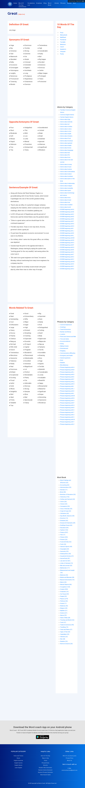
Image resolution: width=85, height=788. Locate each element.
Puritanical (63, 39)
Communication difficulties (67, 353)
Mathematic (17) (65, 568)
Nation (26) (63, 582)
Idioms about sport (65, 190)
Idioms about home (65, 148)
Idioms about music (65, 167)
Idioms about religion (66, 185)
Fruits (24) (63, 544)
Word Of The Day (21, 4)
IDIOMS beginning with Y (67, 266)
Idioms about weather (66, 204)
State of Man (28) (65, 617)
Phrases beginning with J (67, 388)
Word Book (49, 4)
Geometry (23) (64, 551)
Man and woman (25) (66, 565)
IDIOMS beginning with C (67, 214)
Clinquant (62, 51)
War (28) (62, 639)
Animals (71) (63, 489)
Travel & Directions (65, 329)
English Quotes (18, 762)
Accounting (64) (64, 485)
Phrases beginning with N (67, 398)
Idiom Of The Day (45, 755)
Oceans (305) (64, 589)
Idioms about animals (66, 122)
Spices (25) (63, 615)
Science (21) (63, 613)
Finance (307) (64, 532)
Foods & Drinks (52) (65, 542)
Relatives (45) (64, 606)
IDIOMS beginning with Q (67, 247)
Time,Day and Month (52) (67, 620)
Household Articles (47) (67, 556)
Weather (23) (64, 641)
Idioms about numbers (66, 176)
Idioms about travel (65, 200)
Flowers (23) (63, 539)
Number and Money (65, 332)
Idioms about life (65, 155)
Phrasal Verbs (45, 762)
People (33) (63, 596)
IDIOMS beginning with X (67, 264)
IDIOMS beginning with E (67, 219)
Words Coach (41, 783)
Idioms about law (65, 152)
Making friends (64, 346)
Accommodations (65, 341)
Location (62, 334)
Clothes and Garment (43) (67, 499)
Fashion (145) (64, 530)
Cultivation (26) (64, 513)
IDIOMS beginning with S (67, 252)
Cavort (62, 47)
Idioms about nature (66, 174)
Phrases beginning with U (67, 414)
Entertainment (64, 348)
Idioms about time (65, 197)
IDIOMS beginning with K (67, 233)
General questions (65, 358)
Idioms (57, 3)
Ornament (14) (64, 591)
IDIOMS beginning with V (67, 259)
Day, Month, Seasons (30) (67, 516)
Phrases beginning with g (67, 381)
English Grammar (18, 760)
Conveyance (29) (65, 506)
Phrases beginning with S (67, 410)
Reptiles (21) (63, 610)
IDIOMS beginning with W (67, 261)
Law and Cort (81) (65, 561)
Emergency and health (66, 355)
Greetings (63, 327)
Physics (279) (64, 598)
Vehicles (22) (64, 636)
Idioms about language (66, 150)
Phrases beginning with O (67, 400)
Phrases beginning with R (67, 407)
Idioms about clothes (66, 126)
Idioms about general (66, 143)
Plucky (62, 54)
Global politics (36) (65, 553)
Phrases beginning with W (67, 419)
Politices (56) (64, 601)
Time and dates (64, 339)
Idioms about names (66, 169)
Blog (45, 3)
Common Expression (66, 324)
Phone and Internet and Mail (68, 336)
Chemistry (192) (64, 497)
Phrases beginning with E (67, 377)
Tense (45, 760)
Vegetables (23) (64, 634)
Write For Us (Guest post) (69, 755)
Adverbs (45, 765)
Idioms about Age (65, 119)
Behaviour (63, 44)
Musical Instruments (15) (67, 579)
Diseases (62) (64, 520)
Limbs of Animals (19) (66, 563)
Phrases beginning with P (67, 403)
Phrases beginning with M (67, 395)
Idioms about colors (66, 129)
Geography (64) (64, 549)
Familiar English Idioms (66, 117)
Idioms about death (65, 133)
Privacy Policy (69, 758)
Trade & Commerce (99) (67, 625)
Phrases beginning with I (67, 386)
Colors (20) (63, 501)
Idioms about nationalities (67, 171)
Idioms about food (65, 138)
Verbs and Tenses (18, 755)
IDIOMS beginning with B (67, 212)
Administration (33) (65, 487)
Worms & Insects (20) (66, 643)
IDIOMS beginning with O (67, 242)
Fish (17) (62, 534)
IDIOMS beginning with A (67, 209)
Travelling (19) (64, 627)
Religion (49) (63, 608)
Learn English (18, 767)
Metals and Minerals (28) (67, 577)
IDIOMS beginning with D (67, 216)
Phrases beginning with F (67, 379)
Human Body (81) (65, 558)
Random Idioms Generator (45, 770)
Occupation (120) (65, 587)
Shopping (62, 351)
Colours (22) (63, 504)
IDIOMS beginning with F (67, 221)
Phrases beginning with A (67, 367)
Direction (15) (64, 518)
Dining (62, 343)
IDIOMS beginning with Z (67, 268)
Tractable (62, 42)
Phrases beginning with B (67, 369)
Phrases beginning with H (67, 384)
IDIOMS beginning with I (67, 228)
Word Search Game (45, 774)
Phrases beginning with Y (67, 422)
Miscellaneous (64, 365)
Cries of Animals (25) (66, 508)
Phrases (63, 3)
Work (61, 360)
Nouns (18, 758)
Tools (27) (63, 622)
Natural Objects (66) (66, 584)
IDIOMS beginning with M (67, 238)
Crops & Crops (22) (65, 511)
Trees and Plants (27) (66, 629)
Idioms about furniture (66, 141)
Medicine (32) (64, 575)
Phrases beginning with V (67, 417)
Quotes (69, 3)
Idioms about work (65, 207)
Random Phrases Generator (45, 772)
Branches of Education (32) (68, 494)
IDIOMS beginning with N (67, 240)
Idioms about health (65, 145)
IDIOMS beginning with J (67, 231)
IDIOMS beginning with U (67, 257)
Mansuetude (63, 35)
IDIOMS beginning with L (67, 235)
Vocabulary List (31, 4)
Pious (61, 32)
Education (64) (64, 527)
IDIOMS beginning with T (67, 254)
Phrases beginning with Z (67, 424)
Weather (62, 362)
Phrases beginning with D (67, 374)
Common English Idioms (67, 114)
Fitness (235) (64, 537)
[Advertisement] (30, 101)
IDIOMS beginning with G (67, 223)
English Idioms (18, 765)
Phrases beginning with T (67, 412)
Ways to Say (45, 758)
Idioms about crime (65, 131)
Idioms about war (65, 202)
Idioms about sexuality (66, 188)
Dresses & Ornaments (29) (67, 523)
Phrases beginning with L (67, 393)
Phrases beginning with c (67, 372)
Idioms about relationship (67, 183)
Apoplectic (63, 49)
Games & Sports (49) (66, 546)
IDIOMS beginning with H (67, 226)
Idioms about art (65, 124)
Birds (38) (63, 492)
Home (15, 3)
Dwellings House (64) (66, 525)
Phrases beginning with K (67, 391)
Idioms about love (65, 157)
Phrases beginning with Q (67, 405)
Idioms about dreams (66, 136)
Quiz (74, 3)
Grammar (39, 3)
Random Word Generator (45, 767)
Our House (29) (64, 594)
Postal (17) (63, 603)
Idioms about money (66, 164)
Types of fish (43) (65, 632)
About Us (69, 760)
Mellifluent (63, 37)
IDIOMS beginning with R (67, 249)
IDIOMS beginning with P (67, 245)
